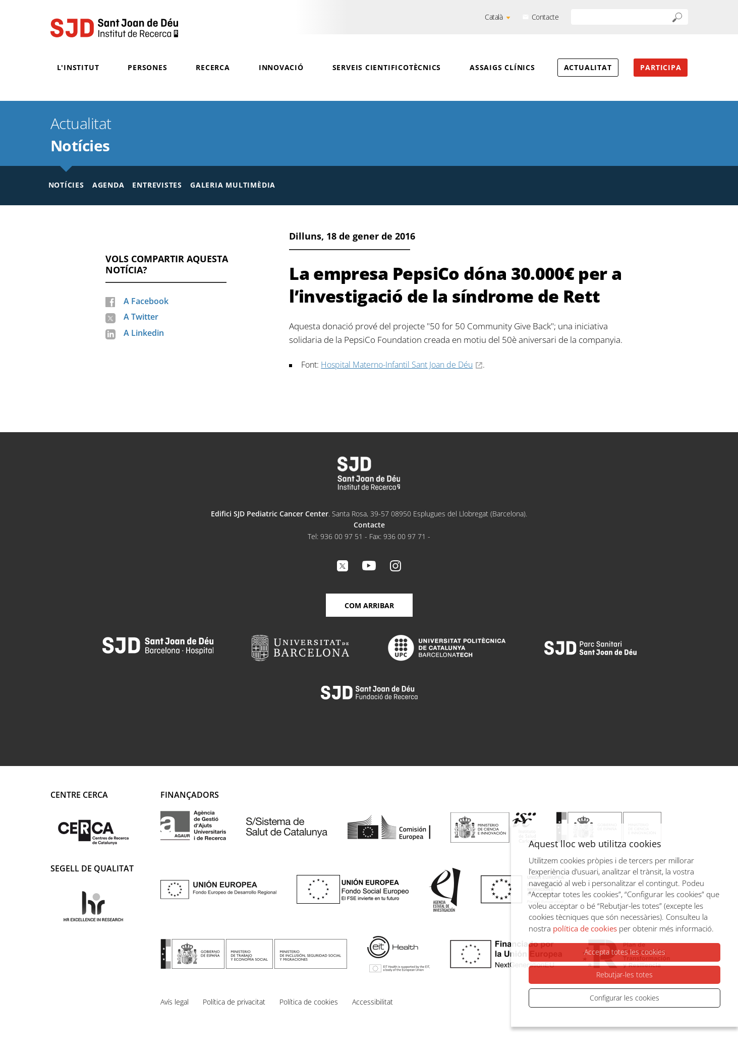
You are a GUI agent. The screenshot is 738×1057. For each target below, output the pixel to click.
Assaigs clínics (502, 67)
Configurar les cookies (624, 998)
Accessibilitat (372, 1002)
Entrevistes (157, 185)
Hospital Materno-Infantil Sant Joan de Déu (397, 364)
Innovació (281, 67)
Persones (147, 67)
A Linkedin (144, 332)
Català (494, 17)
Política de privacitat (234, 1002)
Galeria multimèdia (232, 185)
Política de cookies (308, 1002)
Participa (660, 67)
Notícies (80, 145)
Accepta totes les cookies (624, 952)
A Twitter (141, 316)
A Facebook (146, 301)
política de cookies (585, 928)
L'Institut (78, 67)
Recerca (213, 67)
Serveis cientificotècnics (386, 67)
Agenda (108, 185)
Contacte (545, 17)
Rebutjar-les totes (624, 974)
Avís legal (174, 1002)
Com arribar (369, 605)
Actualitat (588, 67)
